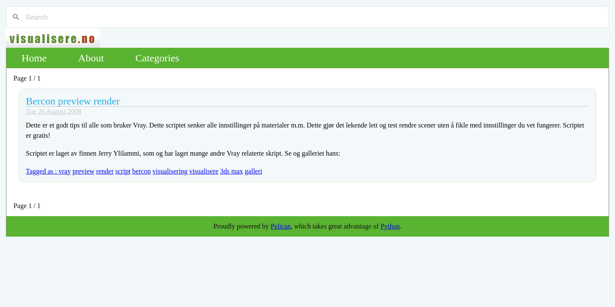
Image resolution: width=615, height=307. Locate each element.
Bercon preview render (73, 101)
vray (64, 171)
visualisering (169, 171)
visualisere (203, 171)
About (91, 58)
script (123, 171)
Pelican (281, 226)
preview (84, 171)
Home (34, 58)
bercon (141, 171)
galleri (253, 171)
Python (390, 226)
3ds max (231, 171)
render (105, 171)
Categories (157, 58)
